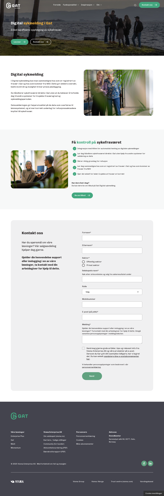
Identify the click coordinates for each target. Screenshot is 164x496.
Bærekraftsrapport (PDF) (54, 452)
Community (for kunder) (54, 444)
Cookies (79, 440)
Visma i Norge (98, 481)
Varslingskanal (146, 481)
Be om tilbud (80, 195)
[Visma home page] (17, 481)
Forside (57, 5)
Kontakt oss (147, 5)
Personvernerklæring (85, 436)
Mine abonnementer (84, 444)
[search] (135, 5)
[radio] (112, 261)
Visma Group (78, 481)
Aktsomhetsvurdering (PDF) (55, 448)
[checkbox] (112, 263)
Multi (13, 444)
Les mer (17, 42)
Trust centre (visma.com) (122, 481)
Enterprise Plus (17, 436)
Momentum (16, 448)
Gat (12, 440)
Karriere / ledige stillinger (55, 440)
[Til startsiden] (13, 5)
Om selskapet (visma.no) (54, 436)
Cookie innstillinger (153, 493)
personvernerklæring (91, 367)
